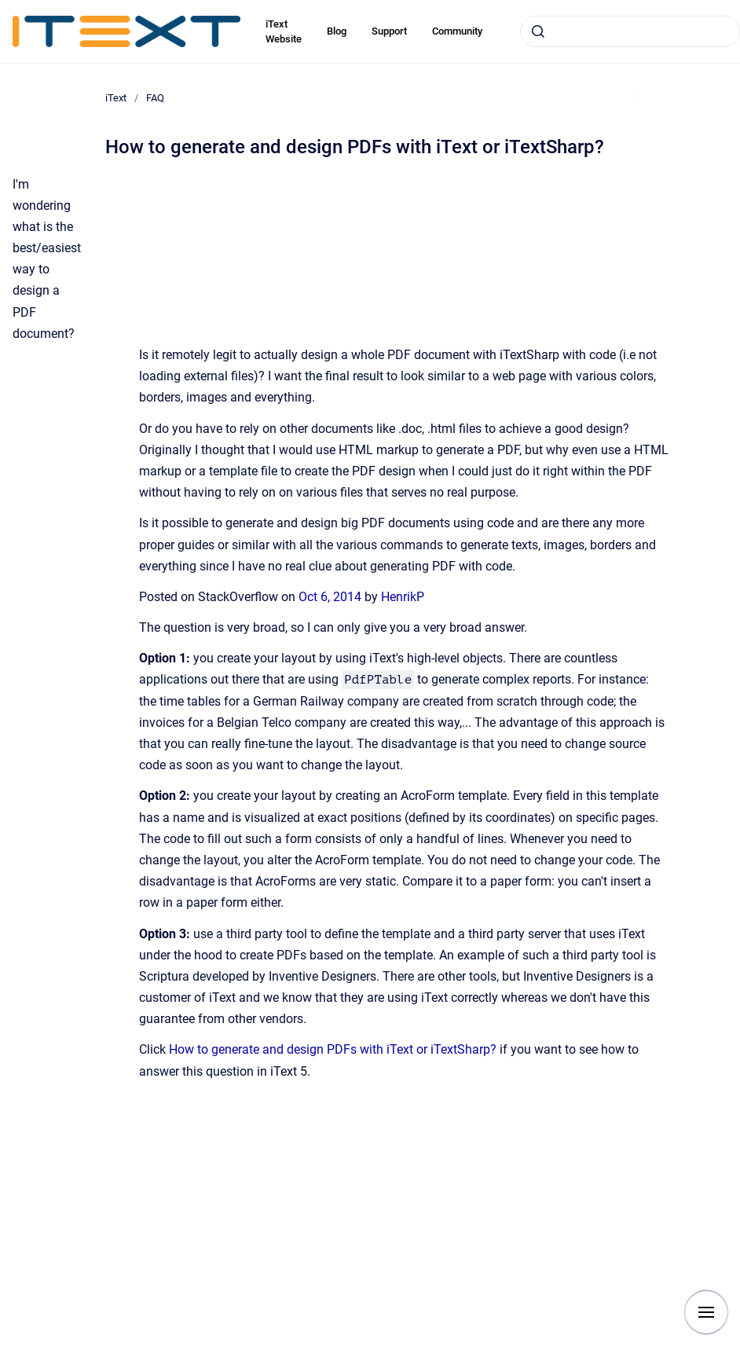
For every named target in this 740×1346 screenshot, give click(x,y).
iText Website (284, 32)
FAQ (155, 98)
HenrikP (402, 596)
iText (115, 98)
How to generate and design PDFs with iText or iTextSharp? (332, 1049)
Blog (336, 31)
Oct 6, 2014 (332, 596)
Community (457, 31)
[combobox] (630, 31)
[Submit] (538, 31)
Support (389, 31)
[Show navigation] (706, 1312)
